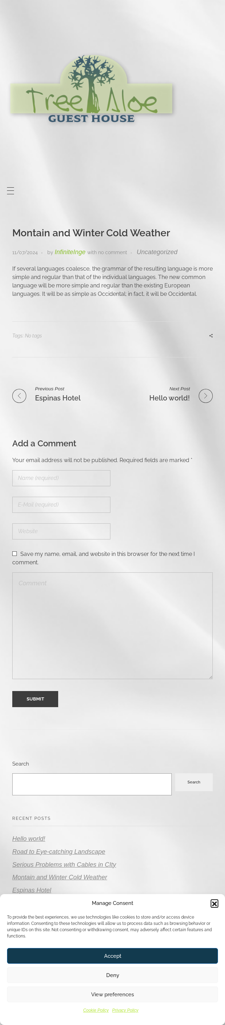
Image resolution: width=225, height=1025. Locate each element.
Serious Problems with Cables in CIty (64, 864)
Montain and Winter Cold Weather (59, 877)
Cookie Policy (96, 1010)
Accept (112, 956)
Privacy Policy (125, 1010)
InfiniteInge (70, 252)
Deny (112, 975)
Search (20, 764)
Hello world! (28, 838)
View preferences (112, 994)
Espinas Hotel (31, 890)
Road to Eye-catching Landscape (58, 851)
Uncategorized (157, 252)
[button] (214, 903)
